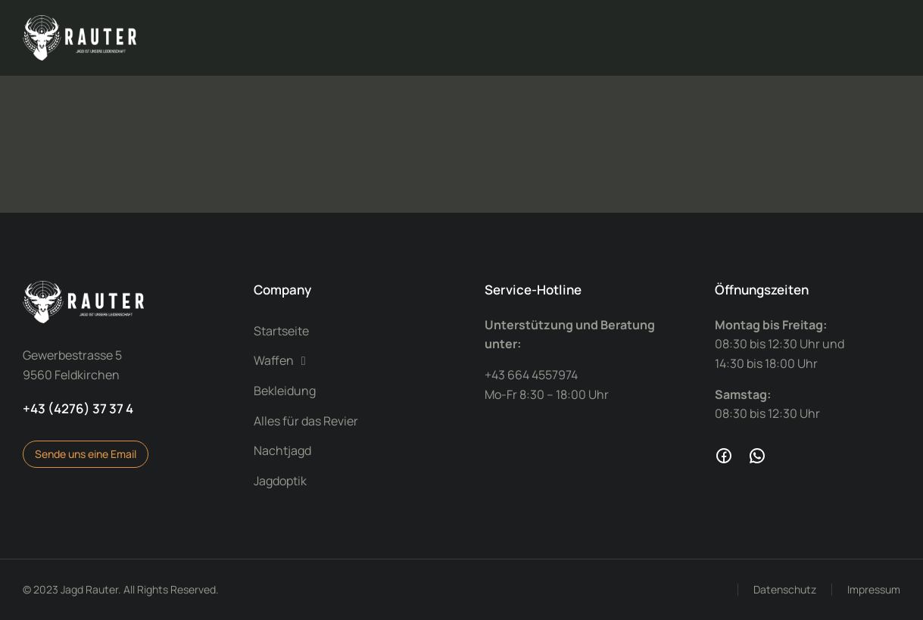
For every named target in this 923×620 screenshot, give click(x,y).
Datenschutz (784, 589)
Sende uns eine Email (85, 454)
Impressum (873, 589)
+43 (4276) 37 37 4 (78, 408)
